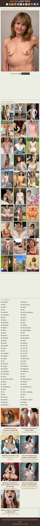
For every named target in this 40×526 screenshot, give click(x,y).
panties (24, 356)
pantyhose (25, 358)
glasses (4, 402)
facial (3, 389)
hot (22, 310)
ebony (4, 381)
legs (23, 322)
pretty (23, 361)
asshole (4, 312)
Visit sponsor (25, 73)
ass (3, 310)
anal (3, 304)
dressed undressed (8, 379)
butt (3, 351)
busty (3, 348)
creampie (5, 371)
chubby (4, 356)
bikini (3, 330)
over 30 (24, 346)
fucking (4, 397)
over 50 (24, 351)
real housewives (27, 312)
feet (3, 394)
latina (23, 320)
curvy (3, 376)
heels (23, 307)
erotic (3, 384)
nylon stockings (26, 392)
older (23, 340)
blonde (4, 335)
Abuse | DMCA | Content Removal (12, 519)
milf (23, 333)
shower (24, 381)
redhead (24, 366)
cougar (4, 366)
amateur (4, 302)
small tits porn (26, 387)
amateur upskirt (27, 399)
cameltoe (5, 353)
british (4, 343)
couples (4, 369)
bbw (3, 317)
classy (4, 358)
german (4, 399)
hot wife (24, 405)
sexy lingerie (26, 328)
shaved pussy (26, 379)
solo (23, 389)
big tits (4, 328)
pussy (23, 363)
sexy (23, 376)
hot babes (5, 315)
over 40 (24, 348)
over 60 (24, 353)
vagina (24, 402)
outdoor (24, 343)
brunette (4, 346)
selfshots (24, 371)
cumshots (5, 374)
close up (4, 363)
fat (2, 392)
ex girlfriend (5, 387)
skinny (24, 384)
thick (23, 394)
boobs (4, 340)
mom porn (25, 335)
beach (4, 320)
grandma (4, 405)
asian (3, 307)
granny (24, 302)
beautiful (4, 322)
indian (23, 315)
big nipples (25, 338)
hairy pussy (25, 304)
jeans (23, 317)
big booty (5, 325)
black (3, 333)
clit (2, 361)
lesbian (24, 325)
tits (22, 397)
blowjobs (4, 338)
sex (23, 374)
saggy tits (25, 369)
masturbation (26, 330)
